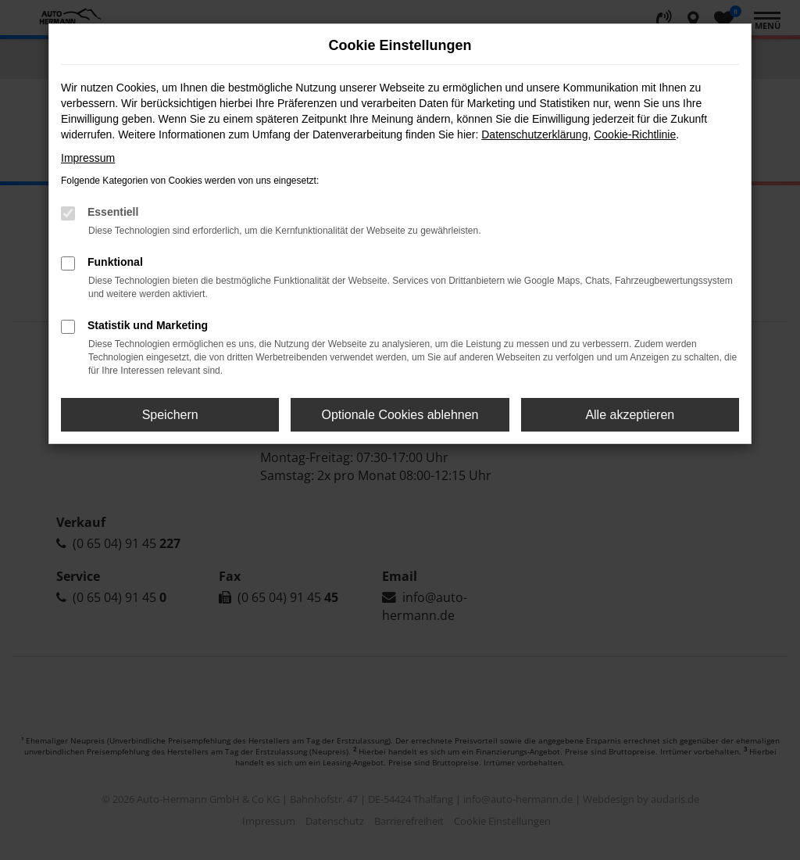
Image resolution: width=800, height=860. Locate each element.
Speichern (170, 414)
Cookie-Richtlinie (635, 134)
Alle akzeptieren (629, 414)
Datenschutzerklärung (534, 134)
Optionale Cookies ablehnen (399, 414)
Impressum (88, 158)
